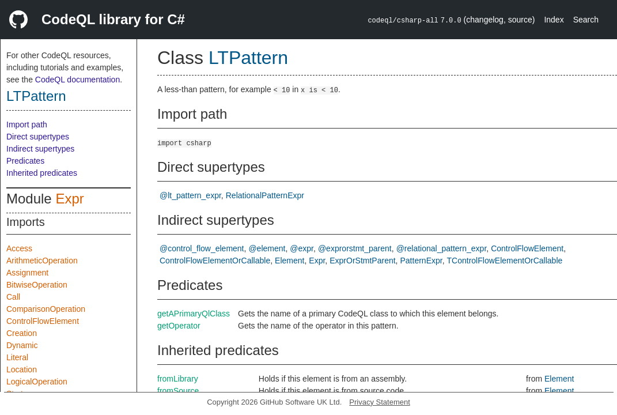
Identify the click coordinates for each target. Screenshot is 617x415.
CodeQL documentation (77, 79)
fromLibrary (177, 378)
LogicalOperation (36, 381)
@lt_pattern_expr (190, 195)
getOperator (178, 325)
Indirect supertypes (40, 148)
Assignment (27, 272)
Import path (26, 124)
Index (553, 19)
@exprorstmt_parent (355, 248)
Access (19, 248)
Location (21, 369)
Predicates (25, 160)
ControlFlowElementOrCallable (215, 260)
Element (289, 260)
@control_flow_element (202, 248)
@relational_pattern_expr (441, 248)
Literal (17, 357)
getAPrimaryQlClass (193, 313)
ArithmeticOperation (42, 260)
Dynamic (21, 345)
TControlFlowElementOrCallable (505, 260)
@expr (301, 248)
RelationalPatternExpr (265, 195)
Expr (69, 198)
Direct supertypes (37, 136)
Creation (21, 333)
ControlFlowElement (42, 321)
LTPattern (36, 96)
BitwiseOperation (36, 284)
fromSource (178, 390)
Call (13, 296)
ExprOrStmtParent (362, 260)
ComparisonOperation (45, 309)
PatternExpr (421, 260)
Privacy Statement (379, 402)
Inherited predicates (41, 173)
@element (266, 248)
